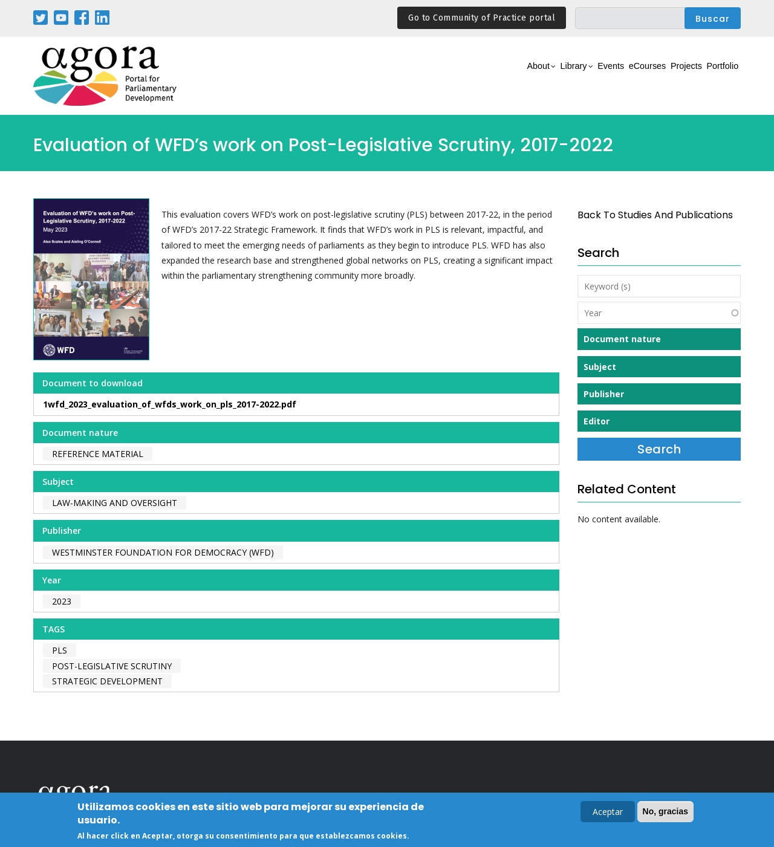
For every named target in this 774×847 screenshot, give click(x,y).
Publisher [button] (604, 394)
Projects (666, 76)
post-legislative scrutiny (112, 666)
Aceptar (608, 813)
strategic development (107, 681)
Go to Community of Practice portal (481, 18)
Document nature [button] (622, 339)
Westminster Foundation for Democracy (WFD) (163, 552)
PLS (59, 650)
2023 (61, 601)
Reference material (97, 453)
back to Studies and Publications (655, 215)
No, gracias (665, 812)
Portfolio (716, 76)
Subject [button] (600, 366)
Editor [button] (597, 421)
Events (565, 76)
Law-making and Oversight (114, 502)
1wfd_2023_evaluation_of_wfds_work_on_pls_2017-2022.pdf (169, 404)
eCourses (614, 76)
